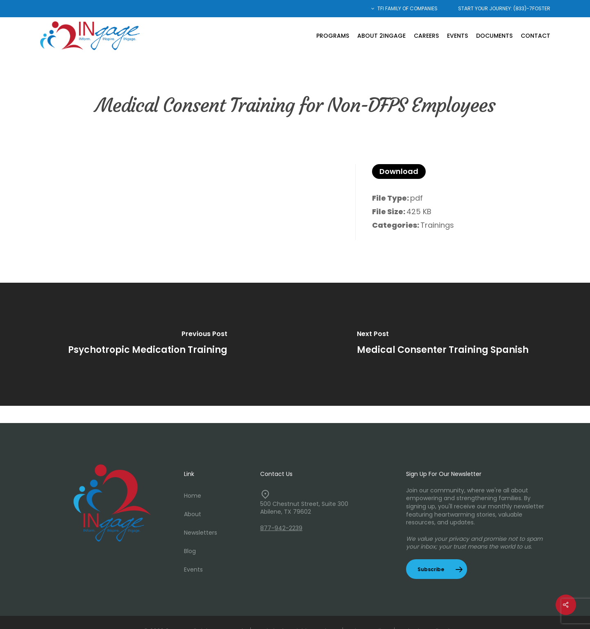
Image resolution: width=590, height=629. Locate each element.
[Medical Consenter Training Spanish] (442, 344)
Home (192, 496)
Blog (190, 551)
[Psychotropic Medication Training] (147, 344)
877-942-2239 (281, 528)
